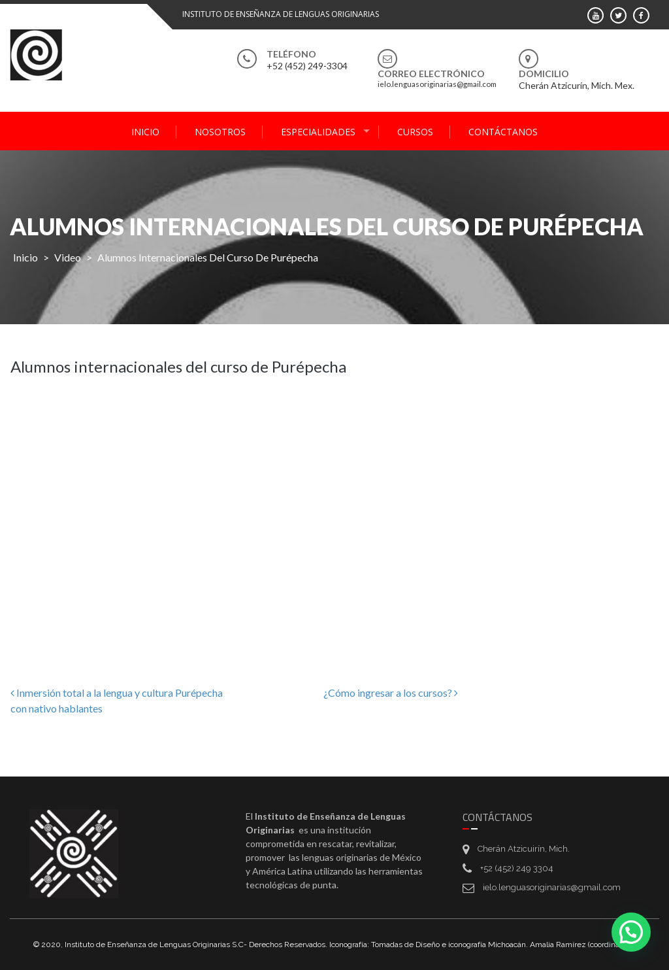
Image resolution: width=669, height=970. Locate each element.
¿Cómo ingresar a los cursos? (390, 692)
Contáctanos (503, 131)
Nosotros (220, 131)
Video (67, 257)
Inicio (145, 131)
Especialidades (318, 131)
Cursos (415, 131)
